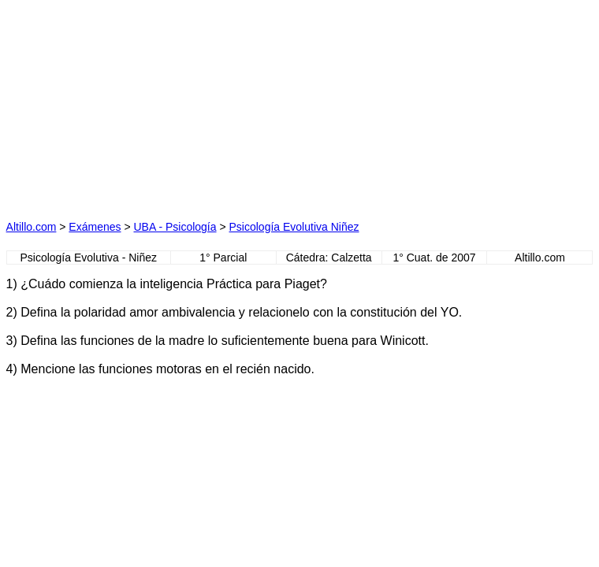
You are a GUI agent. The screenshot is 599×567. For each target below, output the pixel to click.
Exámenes (95, 226)
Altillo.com (31, 226)
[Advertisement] (152, 104)
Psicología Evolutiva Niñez (294, 226)
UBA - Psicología (174, 226)
